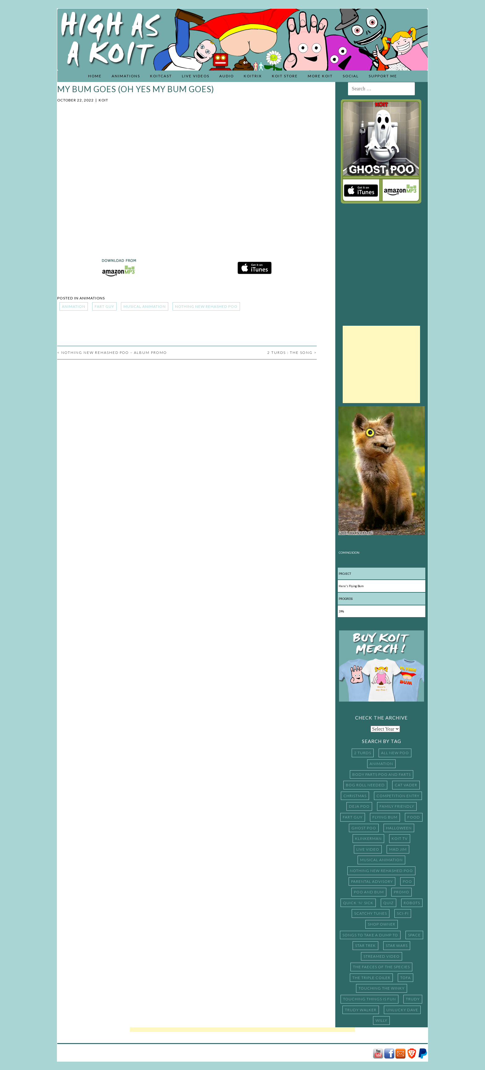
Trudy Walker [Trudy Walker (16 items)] (360, 1010)
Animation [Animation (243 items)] (381, 763)
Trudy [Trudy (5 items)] (413, 999)
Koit (103, 100)
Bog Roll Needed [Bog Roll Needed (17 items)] (365, 785)
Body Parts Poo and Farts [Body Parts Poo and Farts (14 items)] (381, 774)
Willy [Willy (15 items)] (381, 1020)
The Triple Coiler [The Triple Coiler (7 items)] (371, 977)
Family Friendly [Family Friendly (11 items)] (397, 806)
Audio (226, 76)
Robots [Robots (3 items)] (412, 902)
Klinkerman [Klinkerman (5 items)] (368, 838)
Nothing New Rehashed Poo (206, 306)
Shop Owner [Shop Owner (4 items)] (381, 924)
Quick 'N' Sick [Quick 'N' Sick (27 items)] (358, 902)
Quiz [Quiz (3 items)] (388, 902)
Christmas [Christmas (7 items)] (355, 795)
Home (95, 76)
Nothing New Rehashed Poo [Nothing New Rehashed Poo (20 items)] (381, 870)
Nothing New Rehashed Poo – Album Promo (112, 352)
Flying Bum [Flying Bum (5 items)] (384, 817)
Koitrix (253, 76)
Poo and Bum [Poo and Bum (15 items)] (369, 892)
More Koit (320, 76)
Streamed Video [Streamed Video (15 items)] (381, 956)
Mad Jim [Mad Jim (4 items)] (398, 849)
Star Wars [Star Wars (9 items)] (397, 945)
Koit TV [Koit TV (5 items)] (400, 838)
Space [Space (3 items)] (414, 935)
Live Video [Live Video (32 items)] (367, 849)
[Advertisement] (381, 364)
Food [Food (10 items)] (413, 817)
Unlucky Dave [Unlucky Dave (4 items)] (402, 1010)
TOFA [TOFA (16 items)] (405, 977)
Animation (73, 306)
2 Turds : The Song (292, 352)
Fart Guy (104, 306)
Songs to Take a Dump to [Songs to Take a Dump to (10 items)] (370, 935)
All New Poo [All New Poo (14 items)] (395, 752)
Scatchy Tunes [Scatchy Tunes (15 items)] (370, 913)
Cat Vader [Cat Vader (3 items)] (406, 785)
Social (351, 76)
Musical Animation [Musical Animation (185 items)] (381, 859)
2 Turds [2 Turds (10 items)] (362, 752)
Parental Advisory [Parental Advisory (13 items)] (372, 881)
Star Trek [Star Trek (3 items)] (365, 945)
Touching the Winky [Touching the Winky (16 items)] (381, 988)
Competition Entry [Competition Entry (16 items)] (397, 795)
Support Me (383, 76)
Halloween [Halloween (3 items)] (399, 828)
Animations (126, 76)
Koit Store (285, 76)
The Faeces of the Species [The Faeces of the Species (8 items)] (381, 967)
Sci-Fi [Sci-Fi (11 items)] (403, 913)
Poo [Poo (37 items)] (407, 881)
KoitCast (161, 76)
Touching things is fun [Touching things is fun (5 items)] (369, 999)
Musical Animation (144, 306)
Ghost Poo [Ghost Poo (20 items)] (363, 828)
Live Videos (195, 76)
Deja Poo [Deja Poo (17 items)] (359, 806)
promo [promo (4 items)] (401, 892)
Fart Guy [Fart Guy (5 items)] (353, 817)
